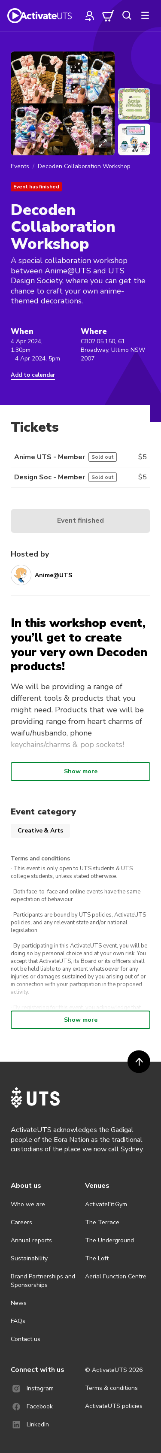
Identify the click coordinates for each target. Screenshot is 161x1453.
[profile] (89, 15)
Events (20, 166)
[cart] (108, 15)
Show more (80, 771)
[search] (126, 15)
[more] (145, 15)
